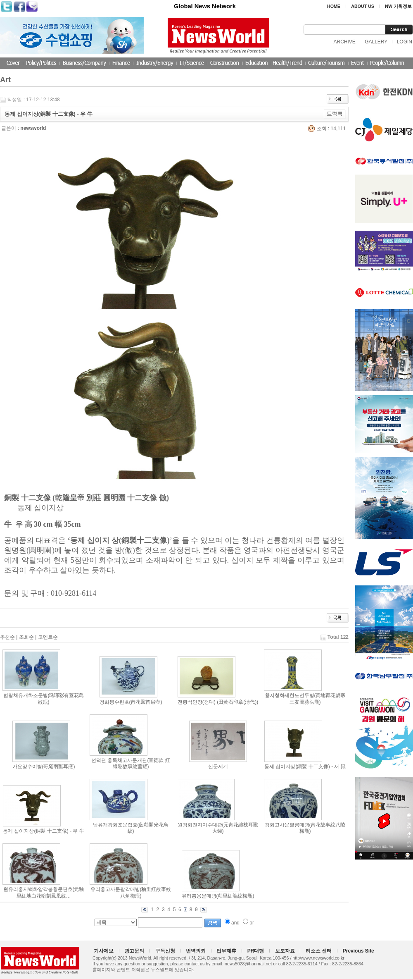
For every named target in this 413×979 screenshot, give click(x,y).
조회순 (26, 637)
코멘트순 (48, 637)
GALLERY (376, 42)
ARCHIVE (344, 42)
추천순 (7, 637)
